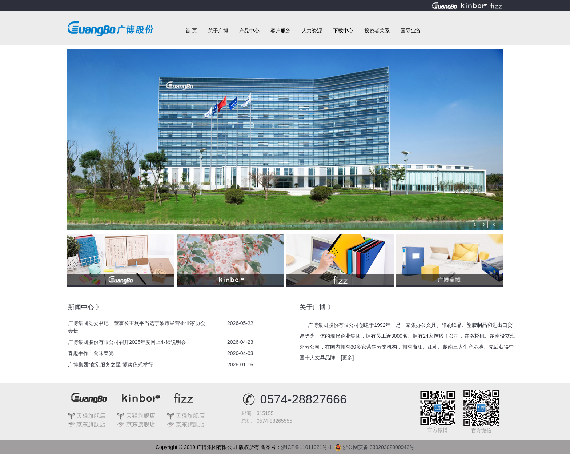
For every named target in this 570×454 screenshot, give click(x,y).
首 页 (191, 30)
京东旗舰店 (86, 424)
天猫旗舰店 (86, 416)
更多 (347, 358)
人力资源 (312, 30)
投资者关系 (377, 30)
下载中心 (343, 30)
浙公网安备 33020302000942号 (374, 445)
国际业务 (411, 30)
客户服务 (280, 30)
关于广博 (218, 30)
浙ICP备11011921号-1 (308, 447)
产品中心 (249, 30)
